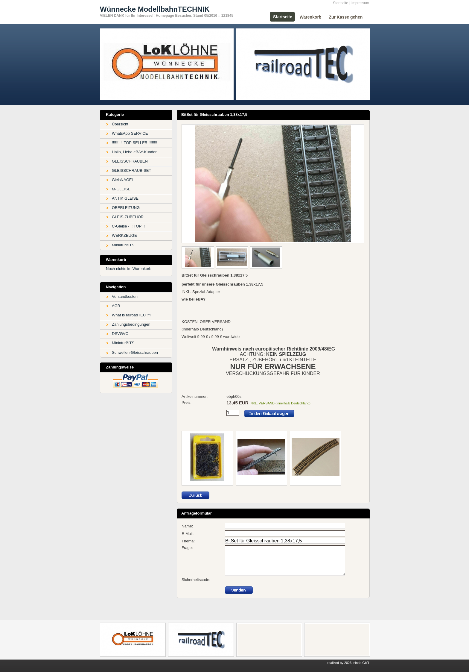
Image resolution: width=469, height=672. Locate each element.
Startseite (340, 3)
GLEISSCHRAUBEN (130, 161)
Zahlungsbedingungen (131, 324)
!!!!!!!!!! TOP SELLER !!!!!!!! (134, 142)
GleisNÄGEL (123, 180)
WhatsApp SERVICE (130, 133)
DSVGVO (120, 333)
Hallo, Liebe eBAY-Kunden (135, 152)
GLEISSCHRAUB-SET (131, 170)
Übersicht (120, 124)
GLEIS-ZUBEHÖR (128, 217)
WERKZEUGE (124, 235)
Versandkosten (125, 296)
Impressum (360, 3)
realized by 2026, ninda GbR (348, 663)
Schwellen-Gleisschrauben (135, 352)
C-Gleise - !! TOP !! (128, 226)
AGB (116, 306)
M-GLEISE (121, 189)
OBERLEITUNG (126, 207)
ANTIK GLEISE (125, 198)
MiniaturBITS (123, 245)
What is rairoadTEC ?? (131, 315)
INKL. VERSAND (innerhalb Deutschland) (279, 403)
